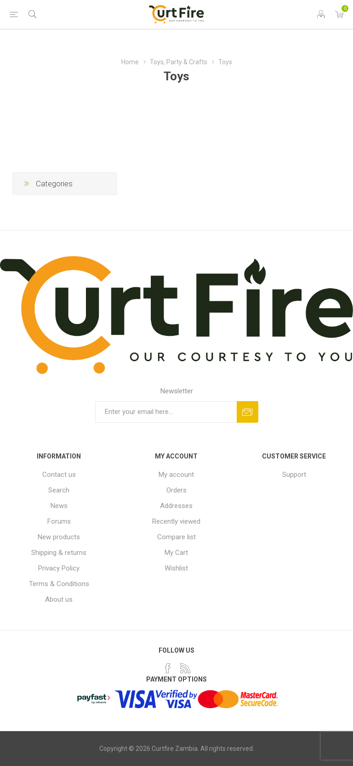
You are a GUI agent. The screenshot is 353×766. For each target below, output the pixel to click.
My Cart (176, 552)
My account (176, 474)
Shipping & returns (58, 552)
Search (58, 490)
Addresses (176, 506)
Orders (176, 490)
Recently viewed (176, 521)
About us (59, 599)
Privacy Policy (59, 568)
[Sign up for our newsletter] (166, 412)
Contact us (59, 474)
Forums (59, 521)
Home (130, 62)
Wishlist (176, 568)
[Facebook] (167, 668)
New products (59, 537)
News (59, 506)
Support (294, 474)
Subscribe (247, 412)
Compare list (176, 537)
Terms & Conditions (59, 584)
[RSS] (185, 668)
